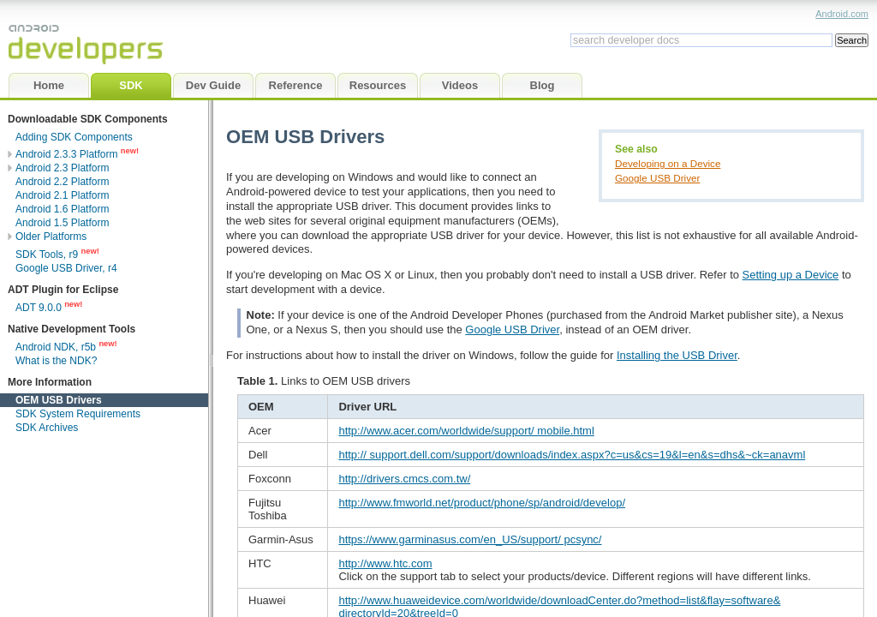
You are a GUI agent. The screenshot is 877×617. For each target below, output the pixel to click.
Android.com (841, 14)
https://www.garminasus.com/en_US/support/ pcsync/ (469, 539)
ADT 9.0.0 (39, 308)
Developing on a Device (667, 163)
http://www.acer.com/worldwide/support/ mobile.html (466, 430)
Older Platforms (51, 237)
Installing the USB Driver (677, 355)
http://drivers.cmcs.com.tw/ (404, 478)
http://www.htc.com (385, 563)
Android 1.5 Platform (62, 223)
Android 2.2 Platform (62, 182)
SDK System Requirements (77, 414)
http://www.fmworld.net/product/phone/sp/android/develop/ (481, 502)
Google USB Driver (657, 177)
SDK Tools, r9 (46, 255)
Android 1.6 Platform (62, 209)
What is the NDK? (56, 361)
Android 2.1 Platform (62, 195)
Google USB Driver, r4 (66, 268)
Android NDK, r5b (55, 347)
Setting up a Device (791, 274)
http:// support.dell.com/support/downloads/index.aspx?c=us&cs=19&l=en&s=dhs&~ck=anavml (571, 454)
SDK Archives (46, 428)
